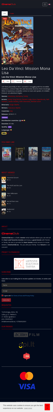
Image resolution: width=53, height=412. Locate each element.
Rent (5, 81)
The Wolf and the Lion (14, 185)
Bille (20, 159)
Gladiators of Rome (46, 158)
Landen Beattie (13, 101)
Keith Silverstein (24, 101)
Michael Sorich (36, 101)
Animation (19, 96)
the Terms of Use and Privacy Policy (22, 296)
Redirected (10, 209)
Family (25, 96)
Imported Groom (13, 178)
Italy (11, 111)
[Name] (26, 285)
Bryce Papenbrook (38, 99)
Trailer (12, 13)
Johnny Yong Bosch (14, 99)
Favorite (16, 81)
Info (4, 13)
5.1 (8, 133)
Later (27, 81)
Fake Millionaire (12, 193)
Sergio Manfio (14, 105)
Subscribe (6, 300)
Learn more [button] (28, 408)
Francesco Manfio (14, 108)
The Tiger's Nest (33, 157)
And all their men (12, 201)
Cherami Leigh (27, 99)
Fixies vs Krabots (6, 158)
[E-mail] (26, 291)
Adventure (11, 96)
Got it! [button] (47, 407)
